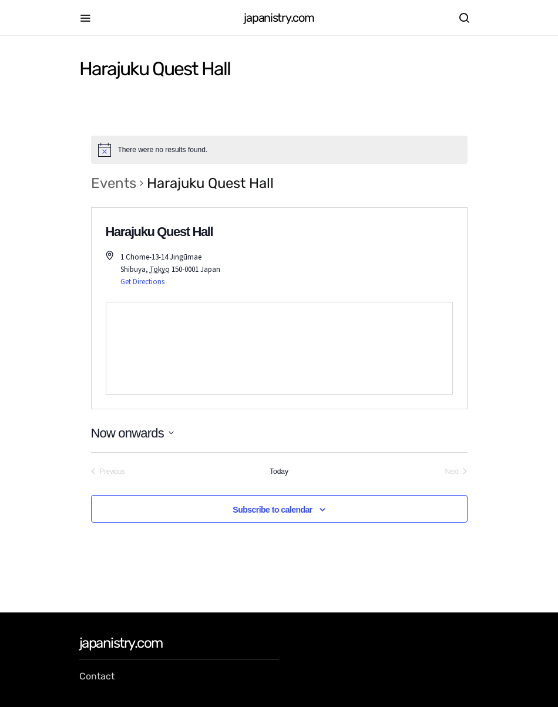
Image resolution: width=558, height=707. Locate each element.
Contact (97, 676)
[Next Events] (456, 472)
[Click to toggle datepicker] (132, 433)
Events (113, 183)
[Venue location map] (279, 348)
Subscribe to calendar (272, 509)
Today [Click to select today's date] (279, 471)
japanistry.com (279, 18)
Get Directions (142, 282)
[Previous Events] (108, 472)
